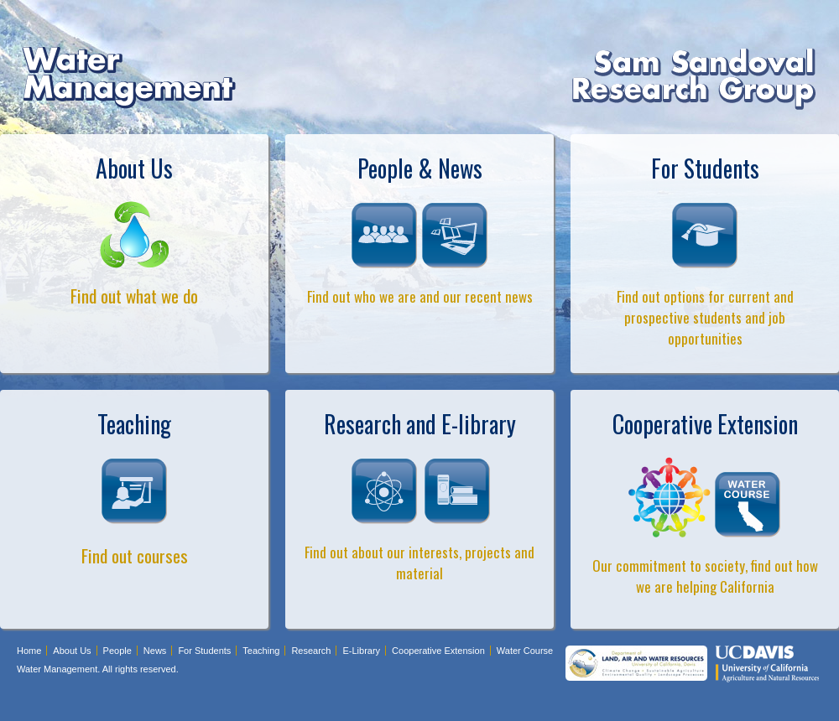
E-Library (361, 651)
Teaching (260, 651)
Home (29, 651)
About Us (72, 651)
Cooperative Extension (438, 651)
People (117, 651)
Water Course (525, 651)
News (155, 651)
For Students (204, 651)
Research (311, 651)
